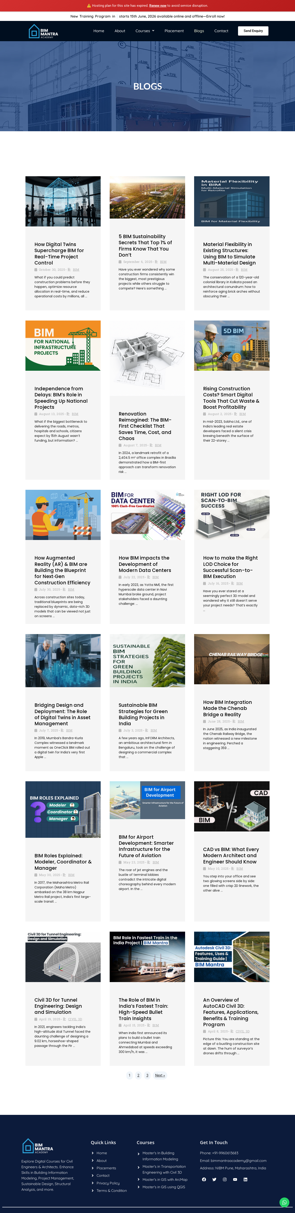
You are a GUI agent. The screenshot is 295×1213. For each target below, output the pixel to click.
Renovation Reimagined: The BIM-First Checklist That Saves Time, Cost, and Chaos (145, 426)
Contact (221, 30)
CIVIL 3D (75, 1019)
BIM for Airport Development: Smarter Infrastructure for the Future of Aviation (146, 846)
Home (98, 30)
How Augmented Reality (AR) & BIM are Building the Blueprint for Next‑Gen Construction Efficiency (62, 570)
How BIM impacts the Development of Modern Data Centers (145, 564)
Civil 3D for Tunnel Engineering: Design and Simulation (58, 1006)
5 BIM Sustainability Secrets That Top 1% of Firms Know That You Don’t (145, 245)
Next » (160, 1075)
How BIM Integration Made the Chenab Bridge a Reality (227, 708)
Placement (174, 30)
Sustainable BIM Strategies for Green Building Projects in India (143, 714)
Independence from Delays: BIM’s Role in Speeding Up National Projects (61, 397)
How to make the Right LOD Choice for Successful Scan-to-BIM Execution (230, 567)
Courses (145, 30)
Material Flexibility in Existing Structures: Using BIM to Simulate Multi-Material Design (229, 253)
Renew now (157, 6)
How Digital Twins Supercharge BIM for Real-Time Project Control (59, 253)
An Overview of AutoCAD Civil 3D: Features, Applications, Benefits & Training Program (231, 1012)
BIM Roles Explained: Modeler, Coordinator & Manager (63, 861)
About (120, 30)
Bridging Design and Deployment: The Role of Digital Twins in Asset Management (62, 714)
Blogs (199, 30)
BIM (76, 269)
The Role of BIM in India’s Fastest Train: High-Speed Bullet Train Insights (143, 1009)
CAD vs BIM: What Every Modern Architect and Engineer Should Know (231, 855)
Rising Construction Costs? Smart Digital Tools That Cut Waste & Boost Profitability (231, 397)
